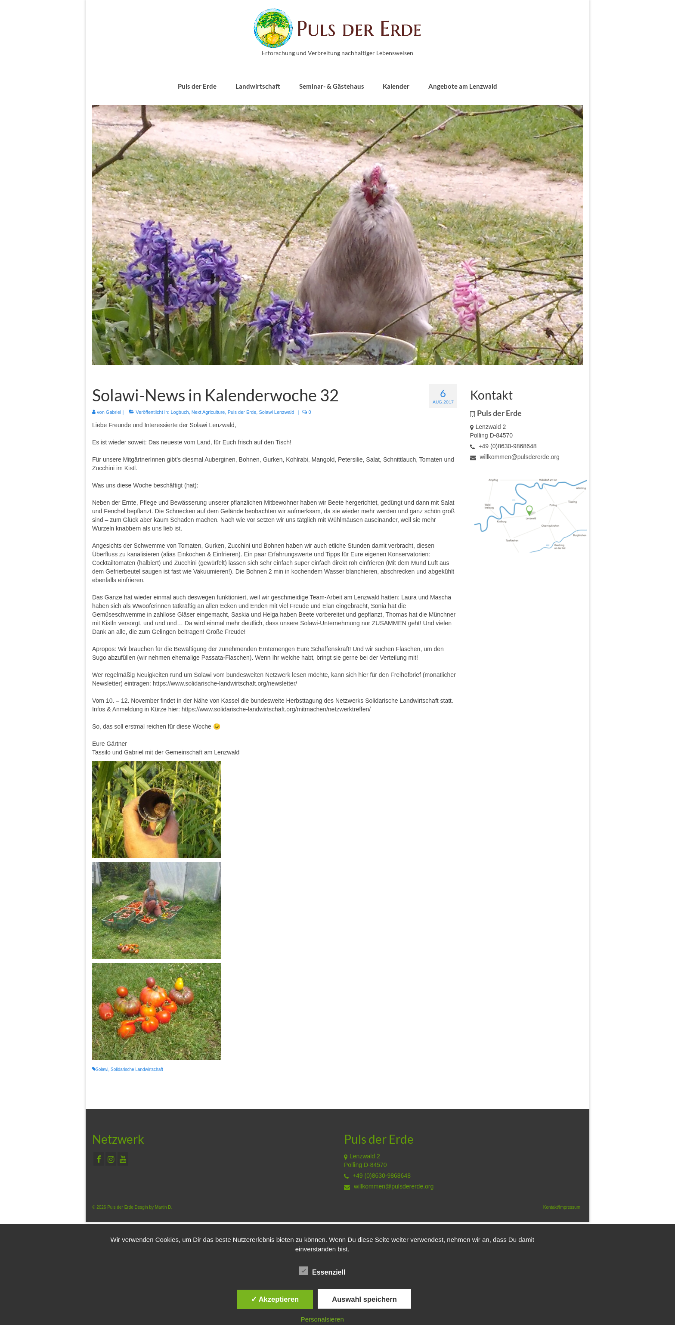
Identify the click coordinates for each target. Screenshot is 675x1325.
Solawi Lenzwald (276, 412)
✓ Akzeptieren (275, 1299)
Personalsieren (322, 1319)
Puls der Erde (242, 412)
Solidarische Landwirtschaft (137, 1069)
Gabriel (113, 412)
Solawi (102, 1069)
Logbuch (180, 412)
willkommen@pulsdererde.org (515, 456)
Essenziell (322, 1271)
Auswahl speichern (364, 1299)
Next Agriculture (208, 412)
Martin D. (164, 1207)
